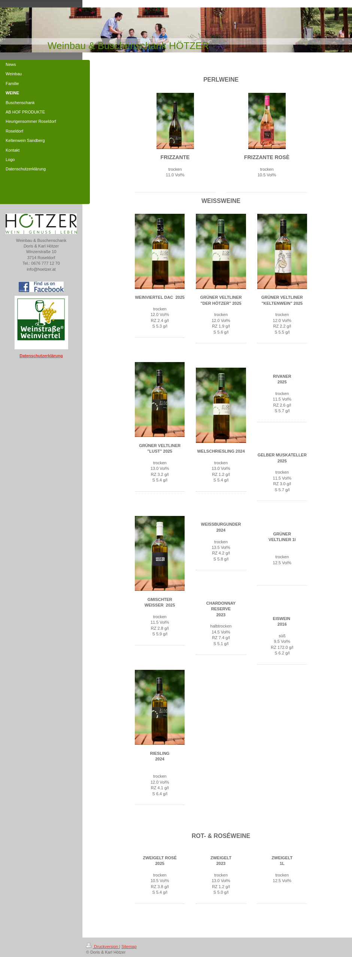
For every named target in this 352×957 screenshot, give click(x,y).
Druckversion (102, 946)
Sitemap (128, 946)
